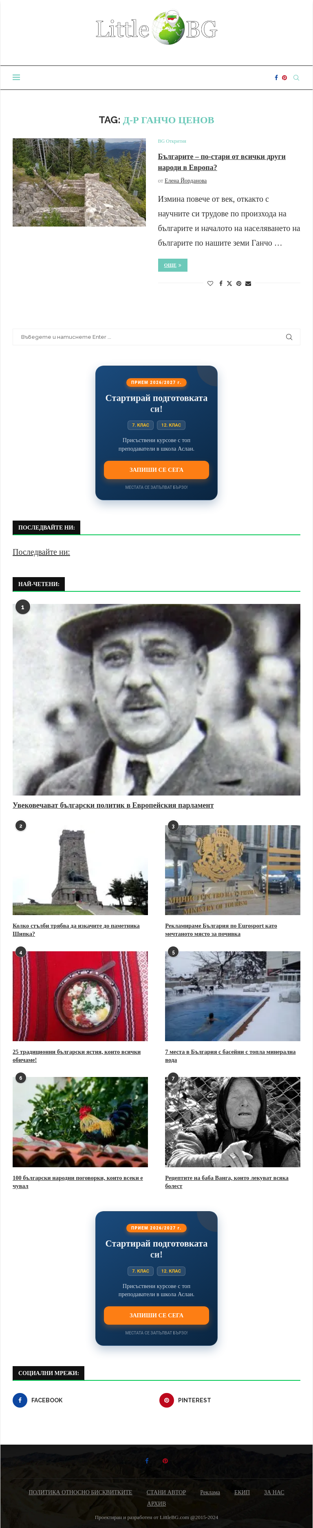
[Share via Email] (248, 284)
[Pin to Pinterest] (238, 284)
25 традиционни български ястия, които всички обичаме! (75, 1055)
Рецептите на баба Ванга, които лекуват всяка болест (224, 1180)
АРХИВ (156, 1502)
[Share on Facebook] (221, 284)
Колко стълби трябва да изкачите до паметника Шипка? (74, 929)
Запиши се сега (156, 469)
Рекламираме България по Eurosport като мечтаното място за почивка (219, 929)
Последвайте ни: (41, 551)
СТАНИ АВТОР (166, 1491)
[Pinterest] (284, 77)
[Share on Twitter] (229, 283)
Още (173, 265)
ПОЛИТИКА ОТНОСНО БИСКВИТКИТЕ (80, 1491)
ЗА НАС (274, 1491)
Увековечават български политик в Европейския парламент (113, 805)
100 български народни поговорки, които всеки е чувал (76, 1180)
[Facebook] (276, 77)
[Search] (296, 77)
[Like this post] (210, 284)
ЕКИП (242, 1491)
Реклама (210, 1491)
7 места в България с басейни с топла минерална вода (228, 1055)
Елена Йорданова (186, 181)
